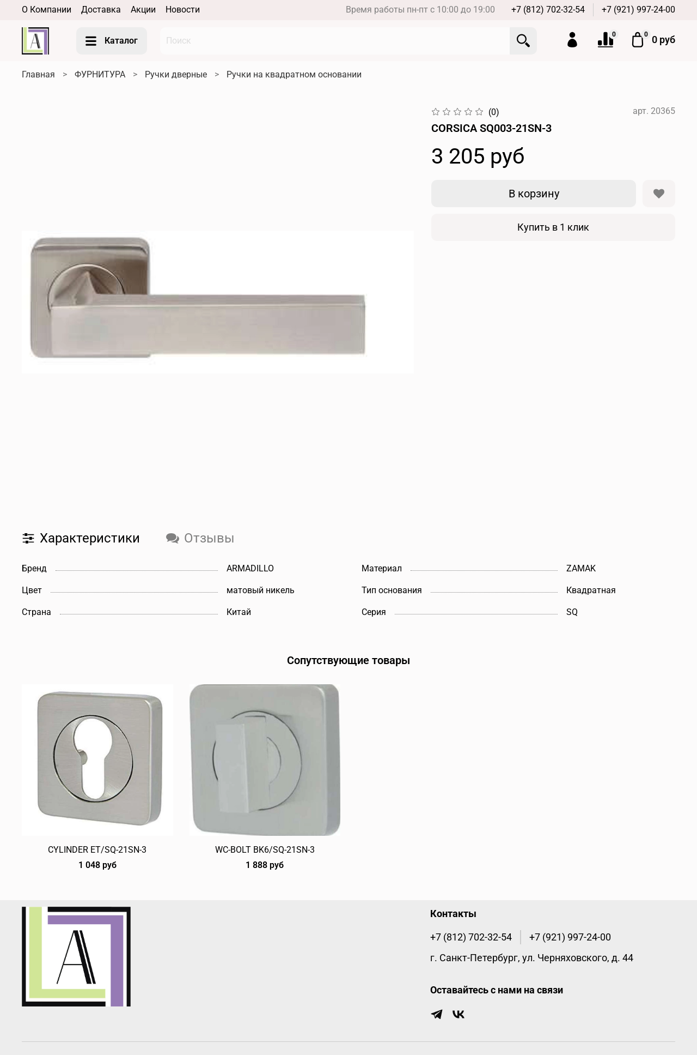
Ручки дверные (176, 74)
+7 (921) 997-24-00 (638, 9)
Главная (38, 74)
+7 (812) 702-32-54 (548, 9)
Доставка (101, 9)
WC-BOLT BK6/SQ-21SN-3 (265, 849)
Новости (183, 9)
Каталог (111, 40)
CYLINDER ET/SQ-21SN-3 (97, 849)
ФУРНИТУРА (100, 74)
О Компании (46, 9)
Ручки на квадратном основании (294, 74)
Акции (143, 9)
